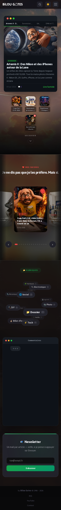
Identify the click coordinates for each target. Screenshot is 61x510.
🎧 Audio (38, 317)
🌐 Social (25, 294)
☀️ (48, 4)
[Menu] (55, 4)
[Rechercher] (40, 4)
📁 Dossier (35, 312)
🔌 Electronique (39, 287)
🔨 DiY (13, 307)
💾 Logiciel (46, 299)
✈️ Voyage (31, 290)
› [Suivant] (52, 244)
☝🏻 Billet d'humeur (21, 321)
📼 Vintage (21, 308)
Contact (30, 505)
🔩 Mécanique (13, 294)
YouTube (30, 501)
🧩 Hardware (31, 284)
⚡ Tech (30, 322)
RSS (30, 496)
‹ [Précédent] (8, 244)
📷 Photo (49, 304)
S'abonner (30, 468)
